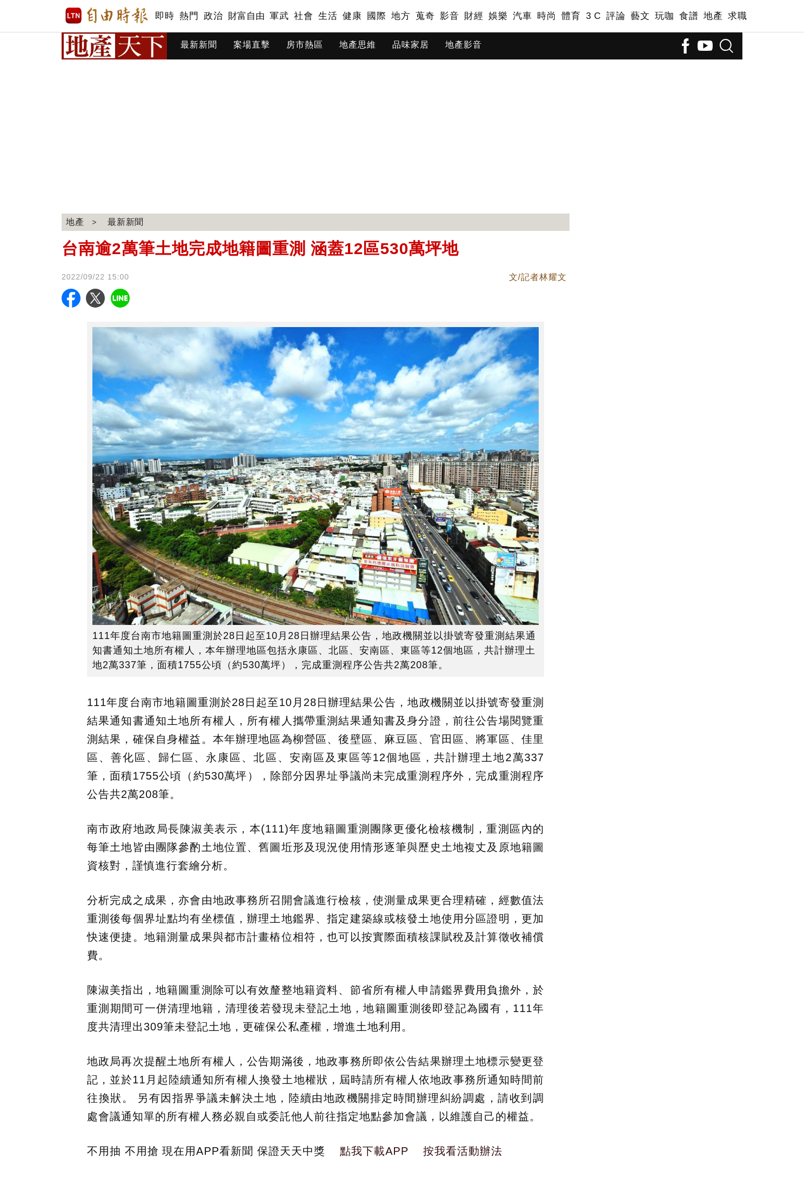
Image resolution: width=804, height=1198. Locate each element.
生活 (327, 16)
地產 (713, 16)
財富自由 (246, 16)
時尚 (546, 16)
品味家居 (410, 44)
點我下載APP (374, 1151)
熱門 (188, 16)
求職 (737, 16)
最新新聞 (198, 44)
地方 (400, 16)
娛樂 (497, 16)
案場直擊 (251, 44)
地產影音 (463, 44)
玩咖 (664, 16)
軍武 (279, 16)
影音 (449, 16)
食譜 (688, 16)
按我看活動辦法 (462, 1151)
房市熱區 (304, 44)
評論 (615, 16)
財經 (473, 16)
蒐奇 (425, 16)
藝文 (640, 16)
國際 (376, 16)
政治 (213, 16)
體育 (570, 16)
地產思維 (357, 44)
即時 (164, 16)
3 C (593, 16)
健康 (352, 16)
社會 (303, 16)
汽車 (522, 16)
